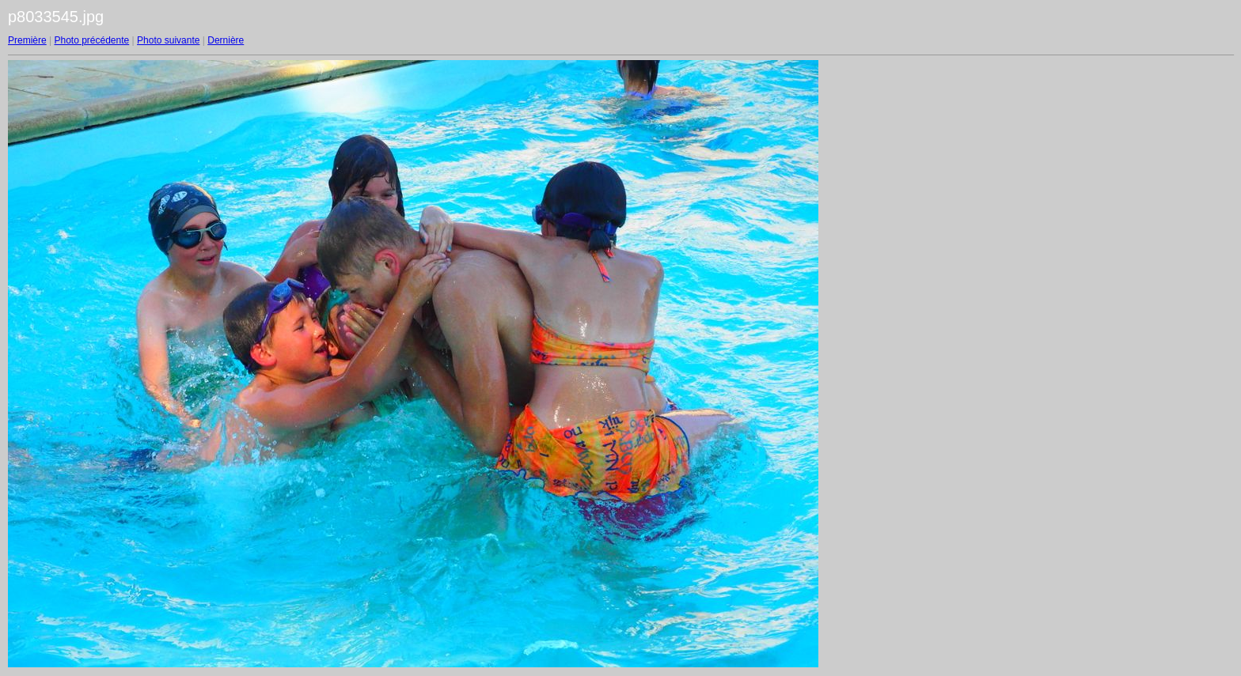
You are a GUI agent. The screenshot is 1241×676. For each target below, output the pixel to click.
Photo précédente (91, 40)
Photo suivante (168, 40)
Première (27, 40)
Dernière (225, 40)
